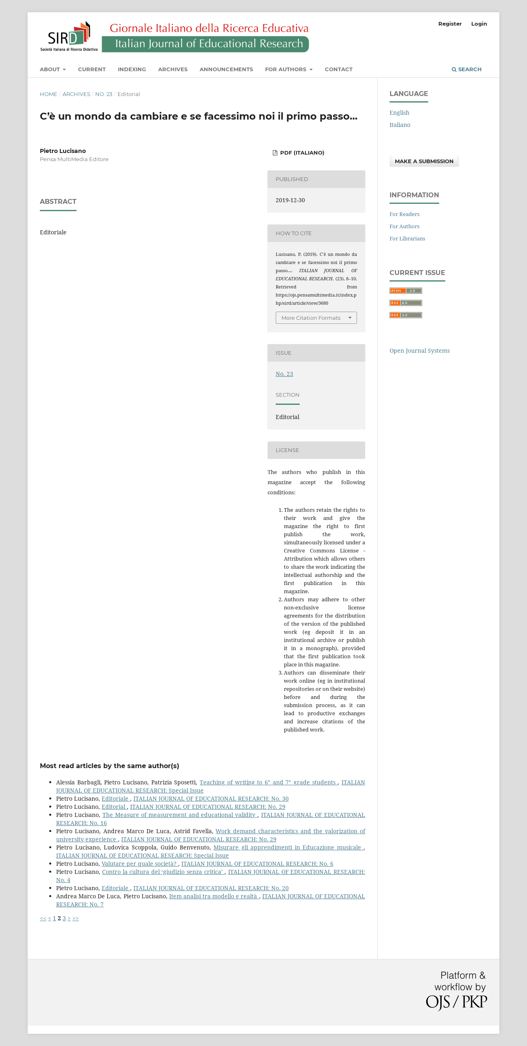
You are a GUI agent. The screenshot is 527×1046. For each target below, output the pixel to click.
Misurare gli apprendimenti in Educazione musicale (288, 847)
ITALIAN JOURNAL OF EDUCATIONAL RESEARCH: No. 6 (257, 863)
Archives (172, 69)
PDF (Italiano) (301, 152)
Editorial (114, 806)
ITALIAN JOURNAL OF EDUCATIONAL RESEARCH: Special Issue (142, 855)
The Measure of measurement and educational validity (179, 815)
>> (75, 918)
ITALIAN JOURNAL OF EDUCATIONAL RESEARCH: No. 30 (211, 798)
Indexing (132, 69)
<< (43, 918)
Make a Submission (424, 161)
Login (479, 23)
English (399, 112)
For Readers (405, 214)
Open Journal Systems (420, 350)
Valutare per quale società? (140, 863)
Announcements (226, 69)
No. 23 (103, 94)
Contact (339, 69)
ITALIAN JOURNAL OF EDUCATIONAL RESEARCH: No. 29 (207, 806)
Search (467, 69)
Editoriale (116, 798)
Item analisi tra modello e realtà (214, 896)
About (50, 69)
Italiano (400, 125)
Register (450, 23)
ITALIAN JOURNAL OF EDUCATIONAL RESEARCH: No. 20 (211, 888)
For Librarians (407, 238)
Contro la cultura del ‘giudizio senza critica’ (163, 872)
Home (48, 94)
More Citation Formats (310, 317)
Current (92, 69)
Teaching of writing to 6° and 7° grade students (269, 782)
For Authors (286, 69)
